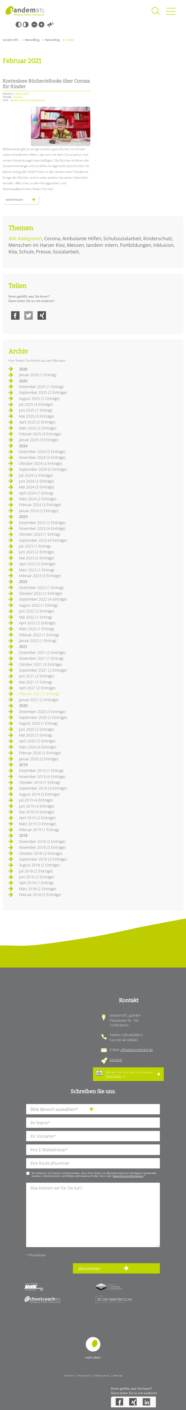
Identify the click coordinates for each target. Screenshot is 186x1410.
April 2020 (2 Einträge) (37, 740)
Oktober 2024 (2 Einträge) (40, 463)
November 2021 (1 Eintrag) (41, 658)
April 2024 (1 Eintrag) (36, 493)
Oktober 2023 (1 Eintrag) (39, 534)
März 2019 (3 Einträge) (37, 823)
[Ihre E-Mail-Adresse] (93, 1149)
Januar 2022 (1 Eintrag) (37, 640)
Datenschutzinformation (128, 1176)
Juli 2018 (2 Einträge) (36, 871)
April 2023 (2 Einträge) (37, 563)
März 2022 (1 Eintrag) (36, 628)
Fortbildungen (135, 245)
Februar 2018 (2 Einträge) (40, 894)
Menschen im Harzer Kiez (36, 245)
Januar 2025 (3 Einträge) (38, 439)
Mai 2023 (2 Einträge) (36, 557)
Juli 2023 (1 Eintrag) (35, 546)
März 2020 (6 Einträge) (37, 746)
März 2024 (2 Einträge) (37, 498)
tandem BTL (11, 39)
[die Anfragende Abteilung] (93, 1109)
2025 (23, 380)
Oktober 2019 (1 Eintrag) (39, 782)
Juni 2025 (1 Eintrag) (35, 410)
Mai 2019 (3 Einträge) (36, 811)
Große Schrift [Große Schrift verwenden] (41, 24)
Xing (42, 315)
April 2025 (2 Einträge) (37, 422)
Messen (75, 245)
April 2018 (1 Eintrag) (36, 882)
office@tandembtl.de (136, 1049)
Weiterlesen (22, 200)
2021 (23, 646)
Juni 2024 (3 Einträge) (36, 481)
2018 (23, 835)
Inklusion (163, 245)
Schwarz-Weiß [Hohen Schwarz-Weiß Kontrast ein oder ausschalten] (18, 24)
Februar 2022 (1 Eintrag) (39, 634)
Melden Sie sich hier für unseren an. (129, 1074)
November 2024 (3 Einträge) (42, 457)
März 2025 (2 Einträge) (37, 428)
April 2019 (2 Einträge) (37, 817)
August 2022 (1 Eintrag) (38, 605)
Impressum (84, 1375)
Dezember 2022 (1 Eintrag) (41, 587)
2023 (23, 516)
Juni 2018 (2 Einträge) (36, 876)
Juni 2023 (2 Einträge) (36, 551)
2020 (23, 705)
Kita (12, 251)
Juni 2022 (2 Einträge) (36, 611)
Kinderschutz (157, 238)
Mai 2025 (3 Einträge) (36, 416)
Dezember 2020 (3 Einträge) (42, 711)
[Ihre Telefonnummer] (93, 1163)
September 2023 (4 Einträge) (43, 540)
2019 (23, 764)
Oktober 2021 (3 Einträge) (40, 664)
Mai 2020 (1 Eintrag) (35, 735)
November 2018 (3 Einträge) (42, 847)
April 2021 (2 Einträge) (37, 687)
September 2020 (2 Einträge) (43, 717)
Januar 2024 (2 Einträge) (38, 510)
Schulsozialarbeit (122, 238)
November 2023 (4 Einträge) (42, 528)
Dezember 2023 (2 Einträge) (42, 522)
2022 (23, 581)
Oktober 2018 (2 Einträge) (40, 853)
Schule (26, 251)
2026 (23, 368)
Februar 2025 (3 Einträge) (40, 433)
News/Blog (32, 39)
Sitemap (117, 1375)
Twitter (28, 315)
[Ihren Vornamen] (93, 1136)
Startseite (25, 11)
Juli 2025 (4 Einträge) (36, 404)
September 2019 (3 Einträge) (43, 788)
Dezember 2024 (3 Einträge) (42, 451)
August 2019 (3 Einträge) (39, 794)
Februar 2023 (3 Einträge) (40, 575)
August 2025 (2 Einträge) (39, 398)
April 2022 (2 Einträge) (37, 622)
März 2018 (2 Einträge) (37, 888)
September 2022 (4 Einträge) (43, 599)
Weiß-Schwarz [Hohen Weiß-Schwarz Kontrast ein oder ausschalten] (25, 24)
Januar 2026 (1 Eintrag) (37, 374)
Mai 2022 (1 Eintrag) (35, 617)
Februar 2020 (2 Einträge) (40, 752)
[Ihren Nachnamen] (93, 1122)
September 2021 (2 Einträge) (43, 670)
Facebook (15, 315)
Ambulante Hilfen (81, 238)
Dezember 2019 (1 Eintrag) (41, 770)
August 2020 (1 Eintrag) (38, 723)
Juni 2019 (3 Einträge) (36, 806)
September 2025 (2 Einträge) (43, 392)
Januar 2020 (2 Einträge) (38, 758)
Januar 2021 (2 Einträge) (38, 699)
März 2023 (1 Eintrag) (36, 569)
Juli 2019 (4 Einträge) (36, 800)
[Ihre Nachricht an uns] (93, 1215)
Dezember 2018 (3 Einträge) (42, 841)
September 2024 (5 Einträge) (43, 469)
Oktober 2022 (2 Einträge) (40, 593)
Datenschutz (101, 1375)
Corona (52, 238)
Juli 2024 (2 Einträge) (36, 475)
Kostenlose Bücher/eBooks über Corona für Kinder (46, 84)
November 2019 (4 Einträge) (42, 776)
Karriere (116, 1059)
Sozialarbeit (66, 251)
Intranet (68, 1375)
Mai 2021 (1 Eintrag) (35, 682)
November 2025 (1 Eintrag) (41, 386)
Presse (43, 251)
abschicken (89, 1268)
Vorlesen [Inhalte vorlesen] (50, 24)
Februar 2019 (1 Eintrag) (39, 829)
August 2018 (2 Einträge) (39, 864)
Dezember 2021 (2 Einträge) (42, 652)
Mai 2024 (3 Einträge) (36, 486)
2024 (23, 445)
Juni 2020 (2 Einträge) (36, 729)
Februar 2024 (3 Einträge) (40, 504)
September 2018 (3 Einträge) (43, 859)
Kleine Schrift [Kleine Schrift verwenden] (34, 24)
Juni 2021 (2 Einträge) (36, 675)
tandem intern (102, 245)
